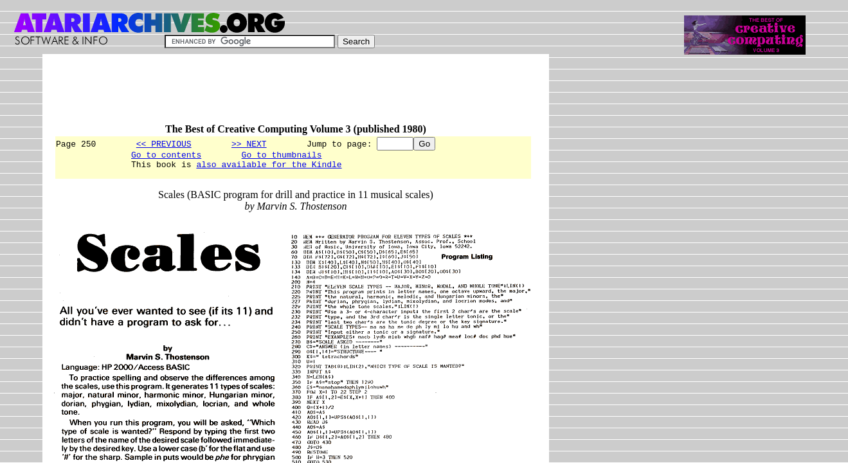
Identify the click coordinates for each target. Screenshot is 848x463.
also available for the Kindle (268, 168)
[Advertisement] (288, 94)
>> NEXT (249, 143)
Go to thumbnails (282, 156)
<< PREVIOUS (164, 143)
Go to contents (166, 156)
